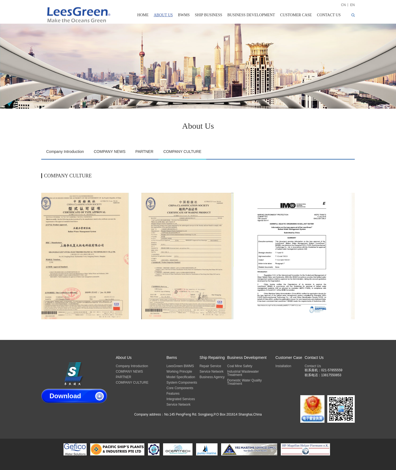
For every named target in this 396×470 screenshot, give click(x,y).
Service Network (178, 404)
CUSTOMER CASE (296, 15)
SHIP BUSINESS (208, 15)
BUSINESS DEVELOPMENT (251, 15)
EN (352, 5)
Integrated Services (180, 399)
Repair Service (210, 366)
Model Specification (180, 377)
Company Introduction (65, 151)
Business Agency (211, 377)
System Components (181, 382)
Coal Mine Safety (239, 366)
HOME (142, 15)
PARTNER (144, 151)
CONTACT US (329, 15)
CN (343, 5)
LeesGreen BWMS (180, 366)
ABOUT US (163, 15)
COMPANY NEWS (109, 151)
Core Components (179, 388)
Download (65, 396)
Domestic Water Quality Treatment (244, 382)
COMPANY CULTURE (182, 151)
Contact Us (313, 366)
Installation (283, 366)
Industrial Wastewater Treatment (243, 373)
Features (172, 393)
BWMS (184, 15)
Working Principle (179, 371)
